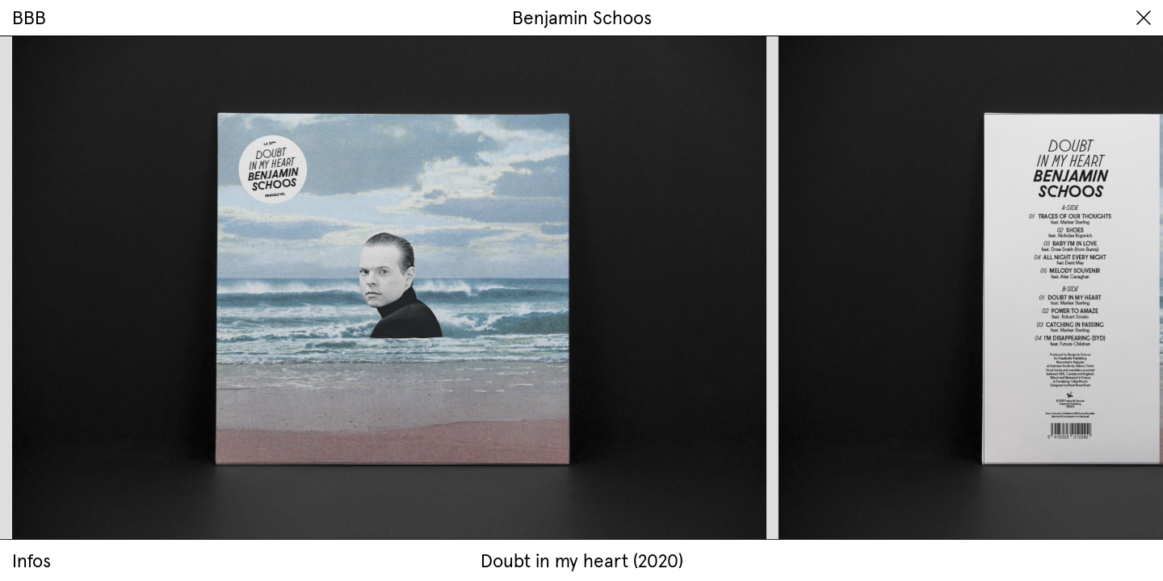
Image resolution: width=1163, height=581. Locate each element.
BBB (29, 17)
